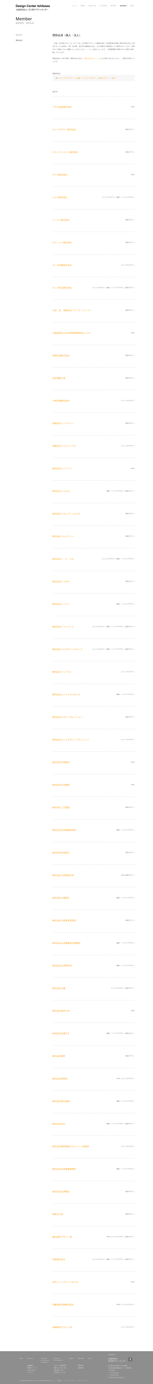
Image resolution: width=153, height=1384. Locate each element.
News (83, 6)
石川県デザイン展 (59, 1372)
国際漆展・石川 (59, 1370)
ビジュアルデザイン (67, 78)
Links (132, 6)
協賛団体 (19, 35)
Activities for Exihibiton (58, 1359)
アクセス (30, 1372)
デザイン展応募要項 (60, 1365)
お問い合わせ (31, 1370)
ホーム (74, 6)
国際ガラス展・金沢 (60, 1368)
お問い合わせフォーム (92, 58)
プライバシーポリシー (70, 1380)
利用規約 (59, 1380)
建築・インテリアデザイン (87, 78)
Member (123, 6)
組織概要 (30, 1365)
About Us (92, 6)
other (113, 78)
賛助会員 (80, 1365)
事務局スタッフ (32, 1368)
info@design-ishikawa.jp (116, 1377)
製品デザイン (104, 78)
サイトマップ (82, 1380)
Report (113, 6)
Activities (103, 6)
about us (30, 1358)
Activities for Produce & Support (45, 1360)
